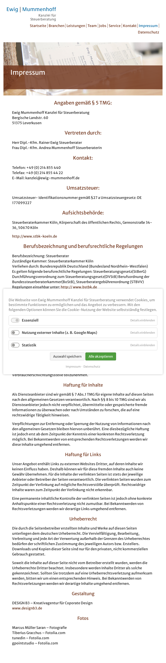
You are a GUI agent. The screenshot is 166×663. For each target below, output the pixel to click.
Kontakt (130, 26)
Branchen (56, 26)
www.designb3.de (27, 608)
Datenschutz (148, 32)
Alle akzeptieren (101, 356)
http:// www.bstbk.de (79, 287)
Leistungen (76, 26)
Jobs (102, 26)
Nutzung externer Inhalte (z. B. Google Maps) (59, 332)
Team (92, 26)
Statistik (29, 345)
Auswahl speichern (67, 356)
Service (115, 26)
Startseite (38, 26)
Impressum (148, 26)
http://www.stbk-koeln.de (34, 236)
